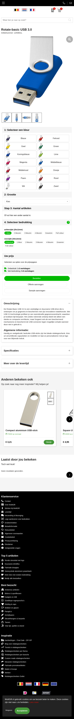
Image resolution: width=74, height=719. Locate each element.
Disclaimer (7, 544)
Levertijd (6, 512)
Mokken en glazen (10, 607)
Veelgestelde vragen (10, 548)
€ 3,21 (9, 442)
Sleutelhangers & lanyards (13, 618)
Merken (6, 672)
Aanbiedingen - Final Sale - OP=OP (16, 640)
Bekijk (49, 442)
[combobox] (34, 20)
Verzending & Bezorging (12, 515)
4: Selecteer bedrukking (37, 222)
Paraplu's (6, 611)
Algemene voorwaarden (12, 533)
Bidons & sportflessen (11, 593)
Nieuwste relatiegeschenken (13, 662)
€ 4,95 (66, 442)
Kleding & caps (8, 604)
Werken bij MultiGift (10, 508)
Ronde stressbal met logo (12, 560)
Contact (6, 501)
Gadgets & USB (9, 597)
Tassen (5, 622)
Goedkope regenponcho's (12, 600)
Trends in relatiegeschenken (13, 647)
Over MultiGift (8, 504)
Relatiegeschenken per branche (15, 654)
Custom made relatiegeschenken (15, 658)
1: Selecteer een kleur (16, 130)
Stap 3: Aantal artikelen (17, 208)
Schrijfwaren (7, 615)
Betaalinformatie (9, 526)
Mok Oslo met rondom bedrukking (16, 574)
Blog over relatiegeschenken (13, 644)
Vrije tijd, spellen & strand (12, 625)
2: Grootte (10, 194)
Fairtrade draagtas (10, 567)
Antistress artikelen (10, 589)
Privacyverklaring (9, 540)
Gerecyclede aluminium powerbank (16, 571)
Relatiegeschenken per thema (14, 651)
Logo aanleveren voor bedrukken (15, 519)
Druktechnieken (9, 522)
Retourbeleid (8, 530)
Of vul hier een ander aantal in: (17, 215)
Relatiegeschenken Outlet (12, 676)
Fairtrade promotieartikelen (13, 665)
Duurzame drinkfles (10, 564)
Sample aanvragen (37, 291)
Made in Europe (9, 669)
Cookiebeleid (8, 537)
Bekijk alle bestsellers (11, 578)
